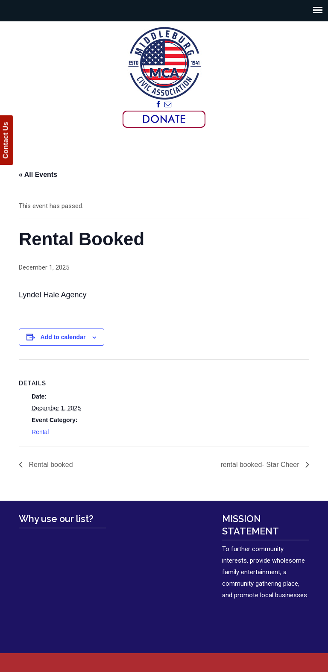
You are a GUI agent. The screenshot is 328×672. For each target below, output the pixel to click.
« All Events (38, 174)
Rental (40, 431)
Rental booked (50, 464)
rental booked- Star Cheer (260, 464)
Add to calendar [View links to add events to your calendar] (63, 337)
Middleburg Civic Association (164, 63)
